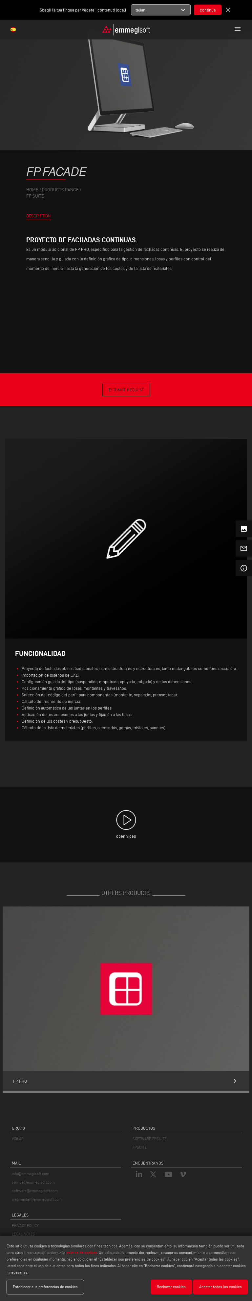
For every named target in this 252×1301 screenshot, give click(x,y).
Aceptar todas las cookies (220, 1287)
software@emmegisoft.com (35, 1191)
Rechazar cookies (171, 1287)
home (32, 189)
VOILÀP (18, 1139)
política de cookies (81, 1252)
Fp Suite (35, 196)
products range (60, 189)
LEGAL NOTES (23, 1234)
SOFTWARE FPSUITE (150, 1139)
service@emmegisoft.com (33, 1182)
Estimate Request (126, 389)
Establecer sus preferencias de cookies (45, 1287)
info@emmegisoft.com (30, 1173)
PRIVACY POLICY (25, 1225)
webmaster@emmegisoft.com (37, 1199)
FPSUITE (140, 1147)
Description (38, 215)
